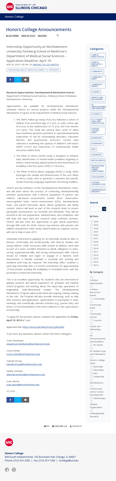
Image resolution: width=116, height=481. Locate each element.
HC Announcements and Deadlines (99, 107)
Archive (42, 35)
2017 (95, 251)
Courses (95, 92)
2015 (95, 258)
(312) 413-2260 (21, 460)
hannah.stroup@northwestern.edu (24, 364)
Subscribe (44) (59, 426)
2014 (95, 261)
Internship (96, 138)
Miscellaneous (98, 160)
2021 (95, 238)
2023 (95, 231)
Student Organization (98, 183)
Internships (54, 70)
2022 (95, 235)
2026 (95, 221)
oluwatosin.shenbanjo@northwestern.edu (28, 343)
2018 (95, 248)
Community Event (97, 78)
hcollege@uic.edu (68, 460)
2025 (95, 225)
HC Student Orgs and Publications (97, 121)
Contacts (76, 426)
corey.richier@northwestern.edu (23, 354)
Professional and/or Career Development (26, 70)
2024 (95, 228)
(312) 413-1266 (47, 460)
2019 (95, 245)
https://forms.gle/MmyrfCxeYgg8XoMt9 (43, 326)
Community (97, 71)
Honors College (14, 16)
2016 (95, 255)
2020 (95, 241)
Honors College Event (95, 131)
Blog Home (12, 35)
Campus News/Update (97, 56)
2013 (95, 265)
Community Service (97, 85)
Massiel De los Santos (46, 64)
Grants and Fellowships (97, 98)
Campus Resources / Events (97, 64)
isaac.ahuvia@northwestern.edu (22, 384)
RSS (46, 426)
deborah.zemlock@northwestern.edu (25, 374)
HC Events (96, 114)
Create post (28, 35)
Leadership (96, 154)
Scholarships (97, 177)
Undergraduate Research (99, 191)
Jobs (93, 149)
